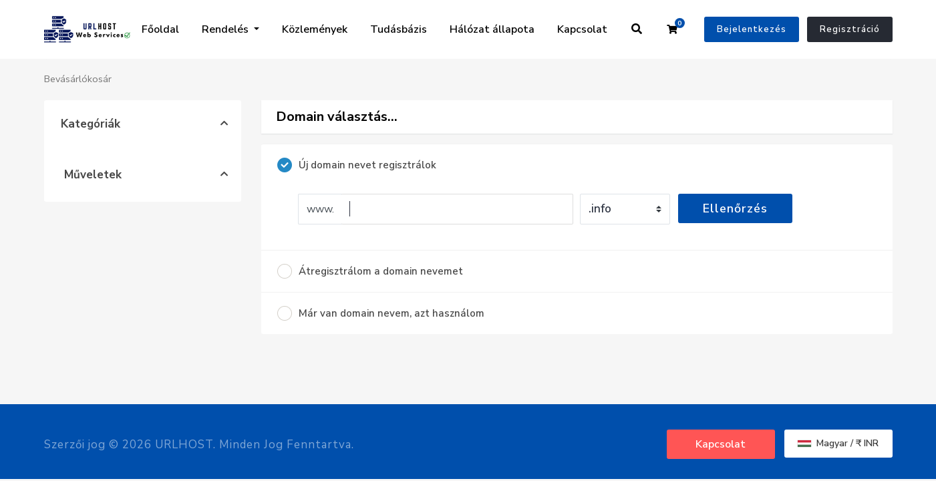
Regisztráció (850, 29)
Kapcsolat (582, 29)
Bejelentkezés (751, 29)
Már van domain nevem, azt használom (380, 313)
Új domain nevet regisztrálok (356, 165)
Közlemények (314, 29)
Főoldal (160, 29)
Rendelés (226, 29)
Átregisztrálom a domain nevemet (370, 271)
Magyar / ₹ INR (838, 443)
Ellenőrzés (735, 208)
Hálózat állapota (492, 29)
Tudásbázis (398, 29)
